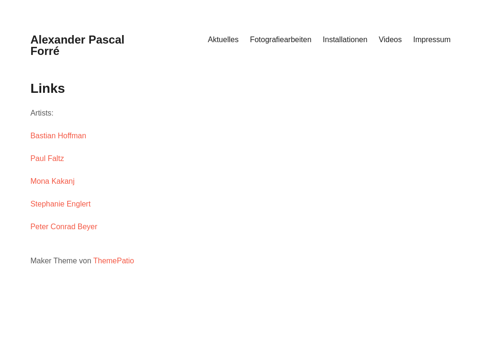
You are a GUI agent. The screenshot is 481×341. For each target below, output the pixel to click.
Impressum (432, 40)
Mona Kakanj (52, 181)
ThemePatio (113, 261)
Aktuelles (223, 40)
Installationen (345, 40)
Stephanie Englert (60, 204)
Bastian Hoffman (58, 136)
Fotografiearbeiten (281, 40)
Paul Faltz (47, 158)
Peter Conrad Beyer (63, 227)
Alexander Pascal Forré (77, 45)
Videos (390, 40)
